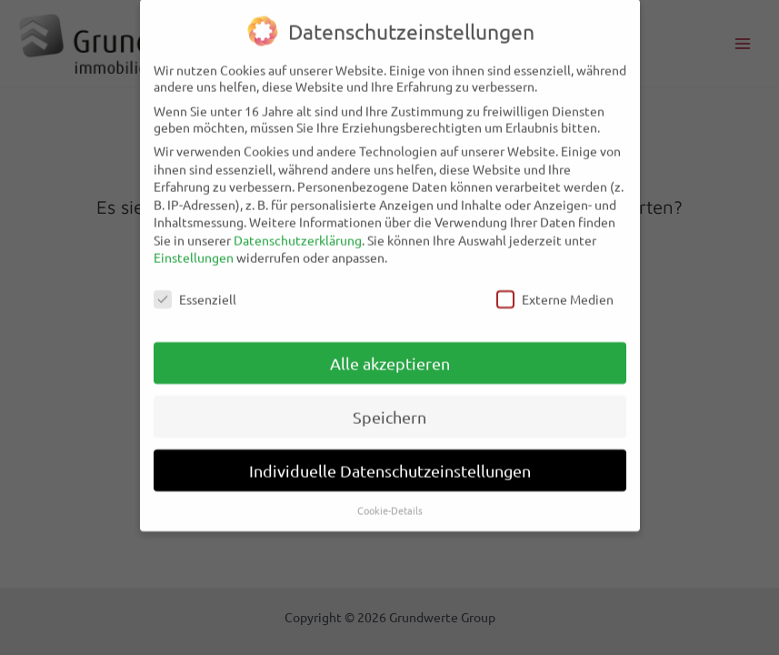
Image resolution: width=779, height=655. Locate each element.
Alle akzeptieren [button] (390, 352)
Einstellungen (194, 247)
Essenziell (195, 288)
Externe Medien (555, 288)
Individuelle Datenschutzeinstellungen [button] (390, 459)
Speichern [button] (389, 406)
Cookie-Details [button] (390, 499)
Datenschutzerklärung (298, 229)
